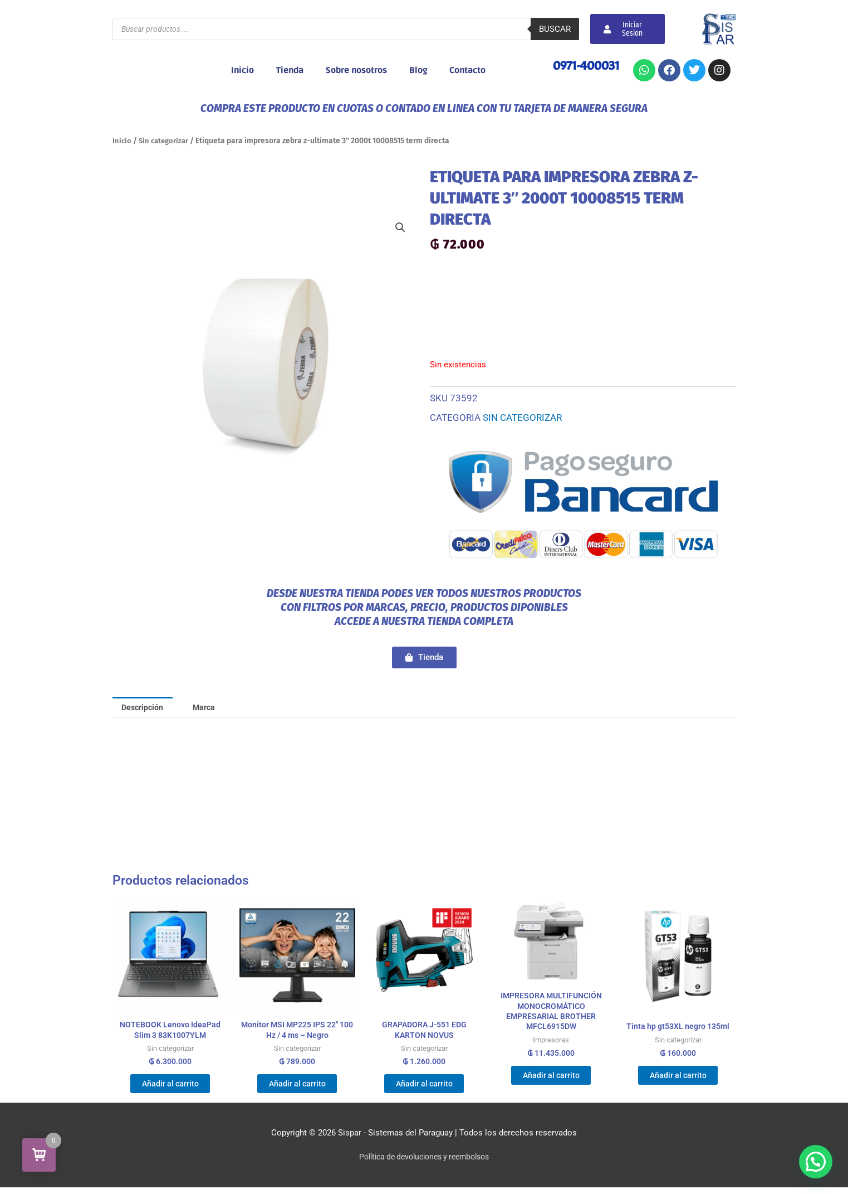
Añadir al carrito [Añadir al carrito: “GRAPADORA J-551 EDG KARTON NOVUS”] (424, 1088)
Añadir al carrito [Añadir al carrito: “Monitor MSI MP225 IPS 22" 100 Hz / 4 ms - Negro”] (297, 1088)
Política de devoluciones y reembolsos (424, 1163)
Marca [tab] (210, 707)
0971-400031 (584, 65)
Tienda (289, 70)
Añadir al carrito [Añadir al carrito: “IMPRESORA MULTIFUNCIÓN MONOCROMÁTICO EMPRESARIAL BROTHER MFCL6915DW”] (551, 1081)
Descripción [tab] (144, 707)
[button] (400, 228)
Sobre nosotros (356, 70)
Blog (418, 70)
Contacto (467, 70)
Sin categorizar (165, 140)
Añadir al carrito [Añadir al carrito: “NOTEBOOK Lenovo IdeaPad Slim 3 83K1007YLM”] (170, 1088)
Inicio (242, 70)
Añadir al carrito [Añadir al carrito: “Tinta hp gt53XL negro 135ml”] (678, 1079)
